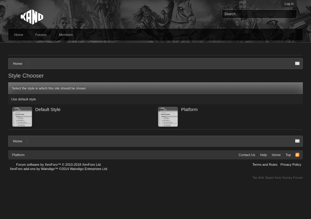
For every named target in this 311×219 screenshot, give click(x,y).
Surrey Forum (292, 177)
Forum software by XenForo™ (58, 164)
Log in (289, 3)
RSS (297, 154)
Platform (18, 155)
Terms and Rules (265, 164)
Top (288, 155)
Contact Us (247, 155)
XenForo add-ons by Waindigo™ (34, 169)
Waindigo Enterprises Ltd (88, 169)
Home (18, 34)
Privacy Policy (291, 164)
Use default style (23, 99)
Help (263, 155)
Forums (40, 34)
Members (66, 34)
